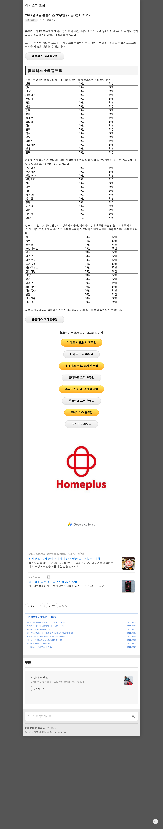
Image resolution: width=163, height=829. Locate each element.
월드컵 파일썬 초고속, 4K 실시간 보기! (52, 626)
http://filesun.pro (36, 621)
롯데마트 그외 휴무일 (81, 422)
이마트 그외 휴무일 (81, 398)
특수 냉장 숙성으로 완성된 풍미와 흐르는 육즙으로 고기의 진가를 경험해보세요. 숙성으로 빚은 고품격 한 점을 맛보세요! (70, 609)
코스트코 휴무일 (81, 468)
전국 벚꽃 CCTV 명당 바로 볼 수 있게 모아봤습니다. (48, 677)
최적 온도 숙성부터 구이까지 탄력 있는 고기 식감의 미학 (64, 603)
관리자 (54, 772)
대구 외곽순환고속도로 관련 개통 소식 (43, 684)
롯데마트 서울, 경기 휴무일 (81, 410)
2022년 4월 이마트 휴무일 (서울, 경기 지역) (45, 681)
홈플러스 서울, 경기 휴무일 (81, 433)
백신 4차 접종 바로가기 (37, 674)
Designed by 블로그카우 (37, 772)
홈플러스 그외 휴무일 (45, 100)
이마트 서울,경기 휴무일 (81, 387)
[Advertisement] (81, 49)
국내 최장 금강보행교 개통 (38, 691)
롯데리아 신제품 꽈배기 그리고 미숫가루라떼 (46, 667)
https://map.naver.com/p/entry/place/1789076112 (53, 598)
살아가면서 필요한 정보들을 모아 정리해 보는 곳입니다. (58, 726)
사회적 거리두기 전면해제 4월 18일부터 (44, 670)
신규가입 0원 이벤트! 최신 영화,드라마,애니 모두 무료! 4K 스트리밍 (66, 630)
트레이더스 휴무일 (81, 457)
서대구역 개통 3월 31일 (37, 688)
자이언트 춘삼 (31, 20)
